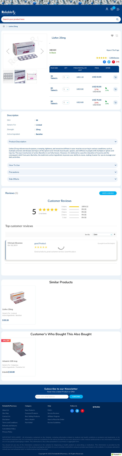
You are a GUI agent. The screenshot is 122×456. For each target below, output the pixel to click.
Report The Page (113, 50)
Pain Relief (29, 422)
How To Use (14, 165)
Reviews (11, 193)
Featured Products (31, 413)
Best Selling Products (32, 416)
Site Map (5, 413)
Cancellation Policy (9, 429)
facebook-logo (72, 411)
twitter (77, 411)
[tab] (62, 142)
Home (3, 26)
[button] (9, 76)
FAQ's (50, 410)
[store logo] (8, 10)
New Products (30, 410)
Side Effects (14, 179)
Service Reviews (53, 413)
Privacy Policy (7, 432)
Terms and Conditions (10, 422)
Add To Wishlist (112, 36)
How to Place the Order (56, 419)
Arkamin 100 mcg (9, 361)
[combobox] (61, 19)
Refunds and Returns (9, 426)
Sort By (87, 234)
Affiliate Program (54, 416)
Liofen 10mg (7, 309)
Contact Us (6, 416)
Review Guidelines (54, 422)
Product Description (17, 141)
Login (107, 9)
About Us (5, 410)
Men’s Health (29, 419)
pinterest (82, 411)
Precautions (14, 172)
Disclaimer (6, 419)
